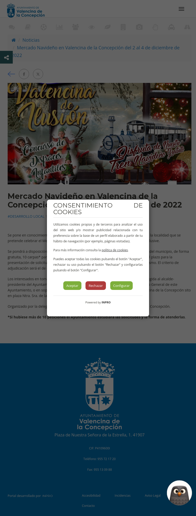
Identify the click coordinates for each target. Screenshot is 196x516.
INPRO (106, 302)
